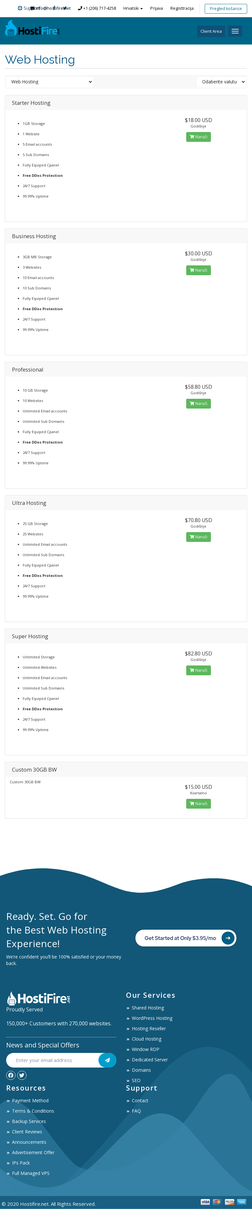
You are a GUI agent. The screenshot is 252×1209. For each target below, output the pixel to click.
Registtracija (182, 8)
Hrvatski (133, 8)
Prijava (156, 8)
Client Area (211, 31)
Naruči (198, 137)
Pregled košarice (226, 8)
